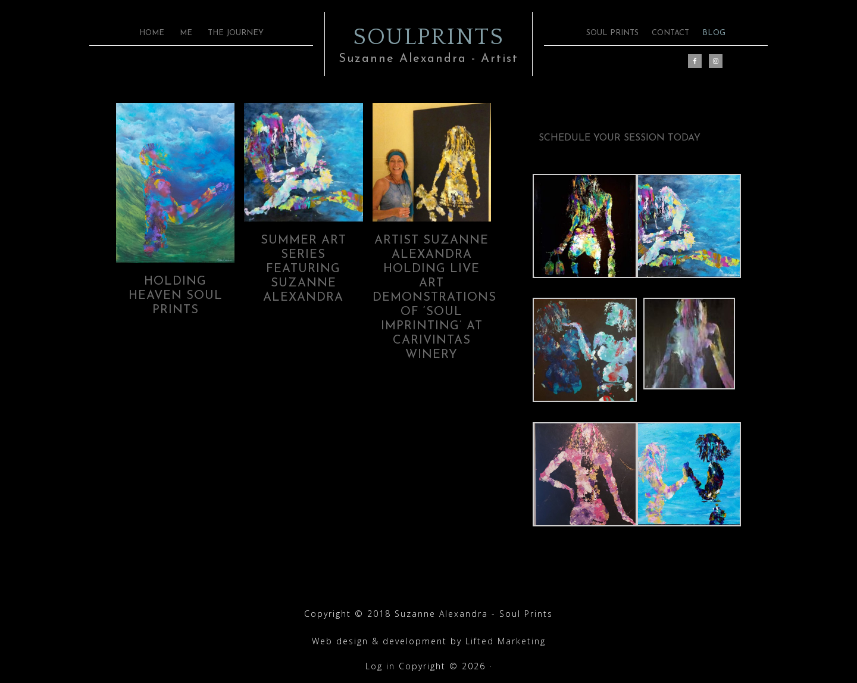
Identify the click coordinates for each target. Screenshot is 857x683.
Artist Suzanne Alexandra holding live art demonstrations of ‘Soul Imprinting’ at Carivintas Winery (434, 298)
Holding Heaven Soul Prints (176, 296)
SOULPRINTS (428, 36)
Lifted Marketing (505, 641)
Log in (380, 666)
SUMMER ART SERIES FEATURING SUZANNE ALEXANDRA (303, 269)
